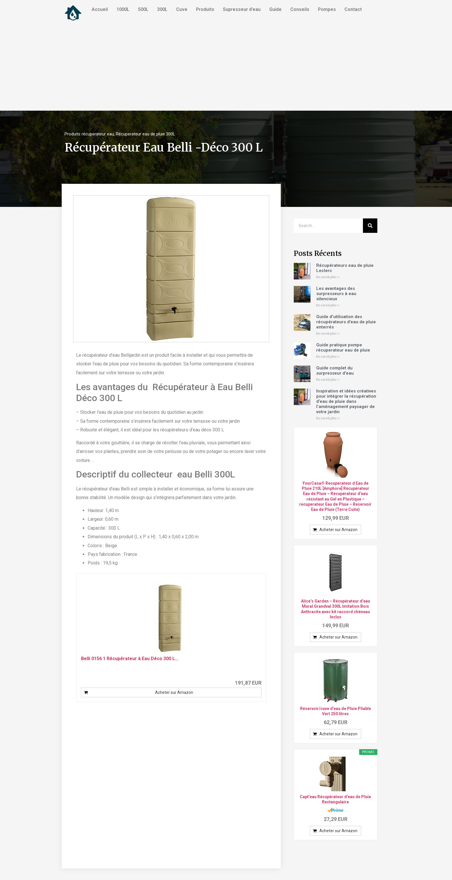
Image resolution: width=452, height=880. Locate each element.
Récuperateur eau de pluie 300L (145, 134)
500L (143, 9)
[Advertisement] (226, 67)
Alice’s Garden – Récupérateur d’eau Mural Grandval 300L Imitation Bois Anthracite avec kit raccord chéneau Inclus (335, 609)
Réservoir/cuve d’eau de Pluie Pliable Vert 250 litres (335, 711)
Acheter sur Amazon (174, 692)
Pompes (327, 9)
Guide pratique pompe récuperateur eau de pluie (343, 347)
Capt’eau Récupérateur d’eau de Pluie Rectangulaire (335, 799)
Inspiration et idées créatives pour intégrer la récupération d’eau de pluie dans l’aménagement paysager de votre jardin (346, 401)
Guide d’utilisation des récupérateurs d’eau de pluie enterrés (346, 322)
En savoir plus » (327, 277)
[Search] (370, 225)
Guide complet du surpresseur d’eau (335, 370)
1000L (122, 9)
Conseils (299, 9)
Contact (353, 9)
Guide (275, 9)
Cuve (181, 9)
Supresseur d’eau (242, 9)
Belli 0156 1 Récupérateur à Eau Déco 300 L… (129, 658)
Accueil (100, 9)
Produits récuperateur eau (89, 134)
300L (162, 9)
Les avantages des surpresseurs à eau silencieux (336, 293)
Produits (205, 9)
